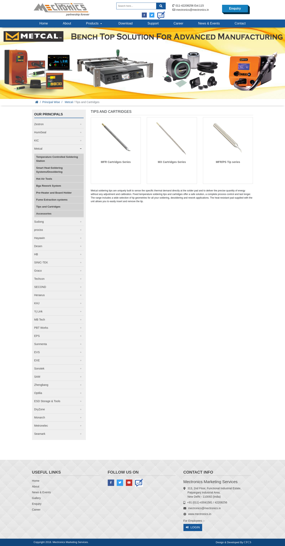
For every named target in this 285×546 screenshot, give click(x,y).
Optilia (38, 393)
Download (126, 23)
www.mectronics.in (199, 514)
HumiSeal (40, 132)
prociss (38, 229)
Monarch (39, 417)
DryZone (39, 409)
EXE (37, 360)
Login (193, 527)
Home (43, 23)
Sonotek (39, 368)
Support (153, 23)
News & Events (209, 23)
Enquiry (235, 8)
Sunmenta (40, 344)
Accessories (44, 213)
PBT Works (41, 327)
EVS (37, 352)
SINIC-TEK (41, 262)
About (67, 23)
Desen (38, 246)
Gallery (36, 498)
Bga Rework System (48, 185)
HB (36, 254)
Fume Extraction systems (52, 199)
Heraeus (39, 295)
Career (178, 23)
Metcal (69, 102)
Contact (240, 23)
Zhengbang (41, 384)
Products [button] (94, 23)
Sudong (39, 221)
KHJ (36, 303)
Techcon (39, 278)
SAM (37, 376)
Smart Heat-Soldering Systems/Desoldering (49, 169)
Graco (38, 270)
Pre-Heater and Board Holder (54, 192)
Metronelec (41, 425)
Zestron (39, 124)
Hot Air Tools (44, 178)
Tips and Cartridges (48, 206)
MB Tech (39, 319)
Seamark (39, 433)
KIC (36, 140)
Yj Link (38, 311)
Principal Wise (51, 102)
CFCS (247, 542)
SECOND (40, 287)
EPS (37, 335)
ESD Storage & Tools (47, 401)
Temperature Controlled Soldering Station (57, 158)
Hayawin (39, 238)
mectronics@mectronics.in (192, 9)
